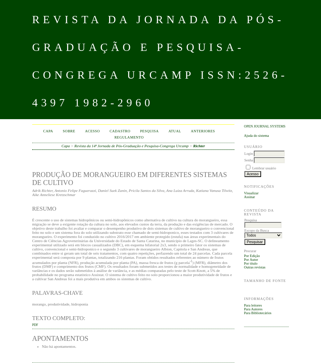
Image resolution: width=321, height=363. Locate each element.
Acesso (92, 131)
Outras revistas (255, 267)
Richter (199, 146)
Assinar (249, 197)
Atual (174, 131)
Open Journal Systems (265, 126)
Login (248, 154)
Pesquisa (149, 131)
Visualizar (251, 193)
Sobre (69, 131)
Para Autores (253, 309)
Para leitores (253, 305)
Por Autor (251, 260)
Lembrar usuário (264, 168)
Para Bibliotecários (257, 313)
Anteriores (203, 131)
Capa (48, 131)
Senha (248, 160)
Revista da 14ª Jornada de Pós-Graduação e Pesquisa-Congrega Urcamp (131, 146)
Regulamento (129, 137)
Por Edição (252, 256)
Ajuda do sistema (256, 136)
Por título (251, 263)
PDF (35, 325)
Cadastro (119, 131)
